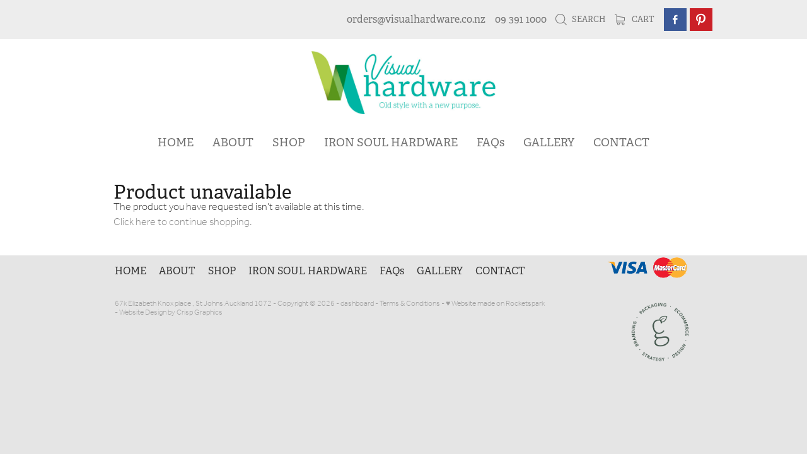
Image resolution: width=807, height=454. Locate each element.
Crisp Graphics (200, 312)
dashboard (357, 303)
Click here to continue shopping (181, 222)
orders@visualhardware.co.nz (416, 19)
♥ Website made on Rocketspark (495, 303)
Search (580, 19)
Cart (634, 19)
